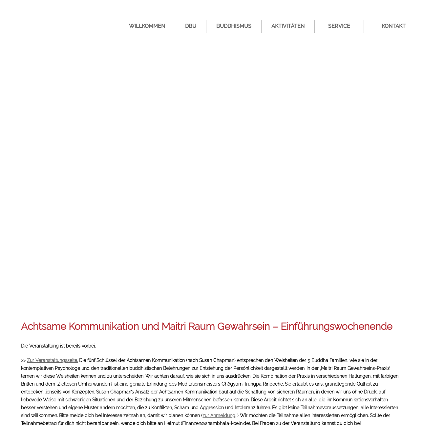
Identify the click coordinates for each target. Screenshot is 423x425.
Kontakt (394, 26)
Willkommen (147, 26)
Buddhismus (233, 26)
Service (339, 26)
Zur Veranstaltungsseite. (52, 360)
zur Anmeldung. (219, 415)
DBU (190, 26)
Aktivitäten (288, 26)
